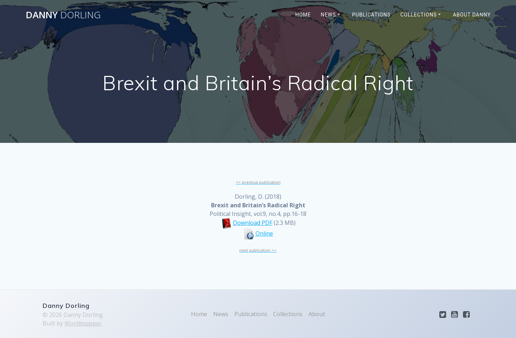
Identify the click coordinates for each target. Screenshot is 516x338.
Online (264, 233)
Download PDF (252, 223)
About (317, 314)
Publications (371, 15)
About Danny (472, 15)
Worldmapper (83, 323)
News (328, 15)
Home (303, 15)
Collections (418, 15)
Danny (63, 15)
